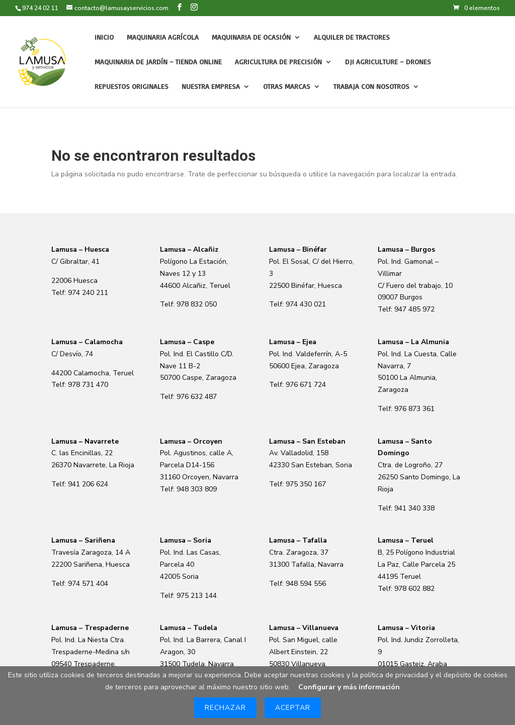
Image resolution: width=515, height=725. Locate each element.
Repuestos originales (131, 86)
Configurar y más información (349, 687)
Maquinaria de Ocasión (251, 37)
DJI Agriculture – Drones (388, 62)
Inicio (104, 37)
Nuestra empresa (211, 86)
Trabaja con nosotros (371, 86)
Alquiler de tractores (352, 37)
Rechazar (225, 707)
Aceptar (292, 707)
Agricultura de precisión (278, 62)
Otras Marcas (286, 86)
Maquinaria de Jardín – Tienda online (158, 62)
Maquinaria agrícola (163, 37)
